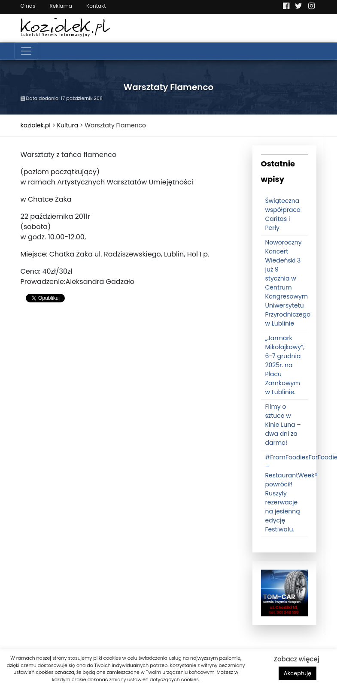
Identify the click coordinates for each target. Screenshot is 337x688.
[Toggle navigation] (26, 51)
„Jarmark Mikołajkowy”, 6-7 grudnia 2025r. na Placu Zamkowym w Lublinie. (285, 365)
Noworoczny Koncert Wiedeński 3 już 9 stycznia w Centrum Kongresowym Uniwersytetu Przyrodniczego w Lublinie (288, 283)
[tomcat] (284, 592)
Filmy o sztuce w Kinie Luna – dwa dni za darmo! (283, 424)
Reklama (60, 5)
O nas (28, 5)
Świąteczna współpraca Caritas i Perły (283, 214)
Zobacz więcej (296, 659)
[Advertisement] (130, 379)
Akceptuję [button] (298, 673)
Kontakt (96, 5)
